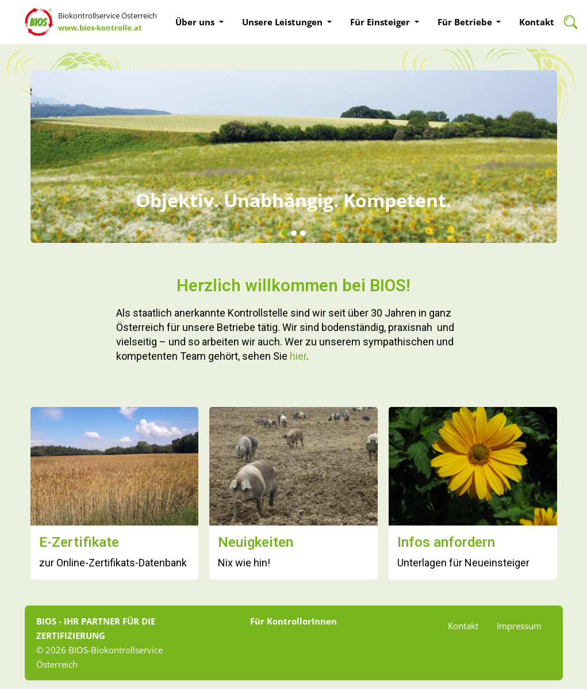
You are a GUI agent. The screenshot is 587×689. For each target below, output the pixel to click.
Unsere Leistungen (283, 22)
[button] (284, 233)
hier (298, 356)
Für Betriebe (466, 22)
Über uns (196, 22)
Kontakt (536, 22)
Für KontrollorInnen (293, 621)
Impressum (519, 625)
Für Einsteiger (381, 22)
